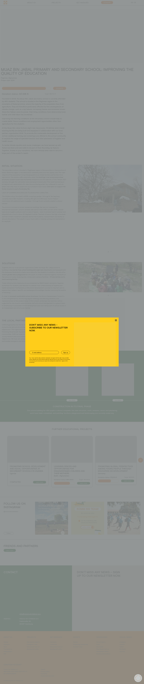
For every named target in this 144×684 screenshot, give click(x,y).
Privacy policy (74, 353)
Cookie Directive (65, 353)
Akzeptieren (55, 349)
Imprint (81, 353)
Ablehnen (70, 349)
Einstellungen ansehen (87, 349)
